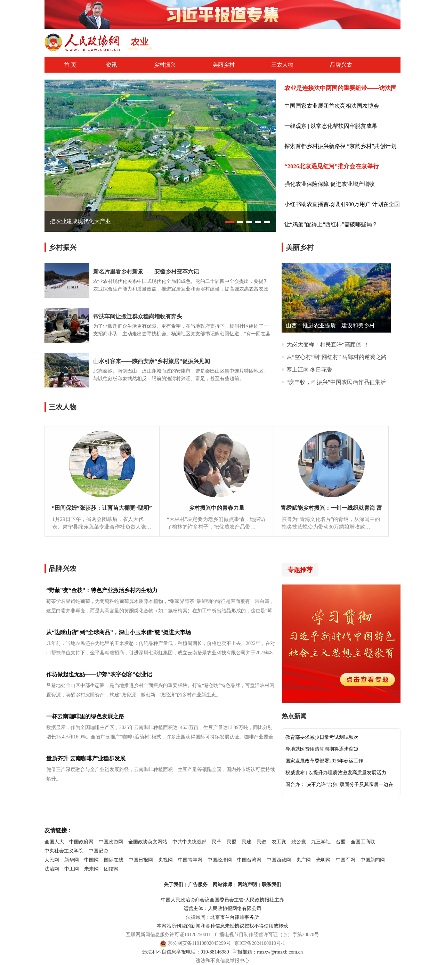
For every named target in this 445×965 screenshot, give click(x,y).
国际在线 (113, 859)
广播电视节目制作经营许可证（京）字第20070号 (267, 934)
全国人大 (54, 841)
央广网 (303, 859)
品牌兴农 (341, 65)
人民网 (51, 859)
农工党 (279, 841)
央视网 (165, 859)
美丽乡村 (223, 65)
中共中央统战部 (189, 841)
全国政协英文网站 (147, 841)
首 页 (70, 65)
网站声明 (247, 884)
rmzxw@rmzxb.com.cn (280, 952)
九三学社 (321, 841)
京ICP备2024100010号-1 (259, 943)
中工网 (71, 869)
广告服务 (198, 884)
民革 (216, 841)
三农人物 (282, 65)
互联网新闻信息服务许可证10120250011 (168, 934)
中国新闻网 (373, 859)
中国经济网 (220, 859)
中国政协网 (111, 841)
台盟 (341, 841)
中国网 (91, 859)
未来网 (91, 869)
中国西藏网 (279, 859)
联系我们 (271, 884)
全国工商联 (363, 841)
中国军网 (345, 859)
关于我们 (173, 884)
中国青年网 (190, 859)
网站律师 (222, 884)
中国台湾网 (249, 859)
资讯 (111, 65)
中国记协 (98, 850)
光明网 (323, 859)
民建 (246, 841)
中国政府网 (81, 841)
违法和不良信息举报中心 (222, 960)
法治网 (51, 869)
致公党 (298, 841)
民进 (261, 841)
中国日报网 (141, 859)
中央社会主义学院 (63, 850)
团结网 (111, 869)
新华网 (71, 859)
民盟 (231, 841)
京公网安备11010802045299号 (199, 943)
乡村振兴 (165, 65)
